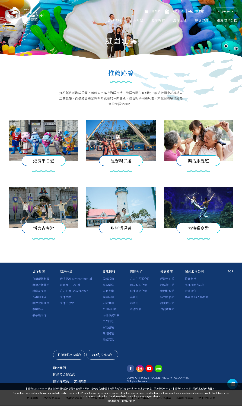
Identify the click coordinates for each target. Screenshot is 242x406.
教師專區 (38, 309)
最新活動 (108, 279)
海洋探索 (135, 309)
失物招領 (108, 327)
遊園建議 (202, 20)
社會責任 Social (70, 285)
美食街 (134, 297)
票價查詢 (108, 291)
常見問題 (108, 333)
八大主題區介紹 (140, 279)
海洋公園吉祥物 (195, 285)
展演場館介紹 (138, 291)
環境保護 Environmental (76, 279)
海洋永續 (180, 20)
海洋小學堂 (67, 303)
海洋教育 (158, 20)
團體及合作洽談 (64, 374)
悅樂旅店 (102, 355)
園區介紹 (136, 20)
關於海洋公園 (227, 20)
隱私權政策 (61, 381)
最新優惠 (108, 285)
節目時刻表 (110, 309)
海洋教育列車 (40, 303)
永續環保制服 (40, 279)
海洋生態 (65, 297)
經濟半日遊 (167, 279)
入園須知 (108, 303)
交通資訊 (108, 339)
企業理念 (190, 291)
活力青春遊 (167, 297)
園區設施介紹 (138, 285)
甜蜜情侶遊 (167, 303)
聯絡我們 (59, 368)
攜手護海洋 (39, 315)
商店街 (134, 303)
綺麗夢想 (190, 279)
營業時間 (108, 297)
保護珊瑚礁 (39, 297)
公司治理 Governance (74, 291)
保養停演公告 (111, 315)
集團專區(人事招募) (197, 297)
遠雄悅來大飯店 (69, 355)
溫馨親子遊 (167, 285)
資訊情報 (114, 20)
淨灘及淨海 (39, 291)
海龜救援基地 (40, 285)
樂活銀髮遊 (167, 291)
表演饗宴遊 (167, 309)
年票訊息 (108, 321)
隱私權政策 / (121, 400)
